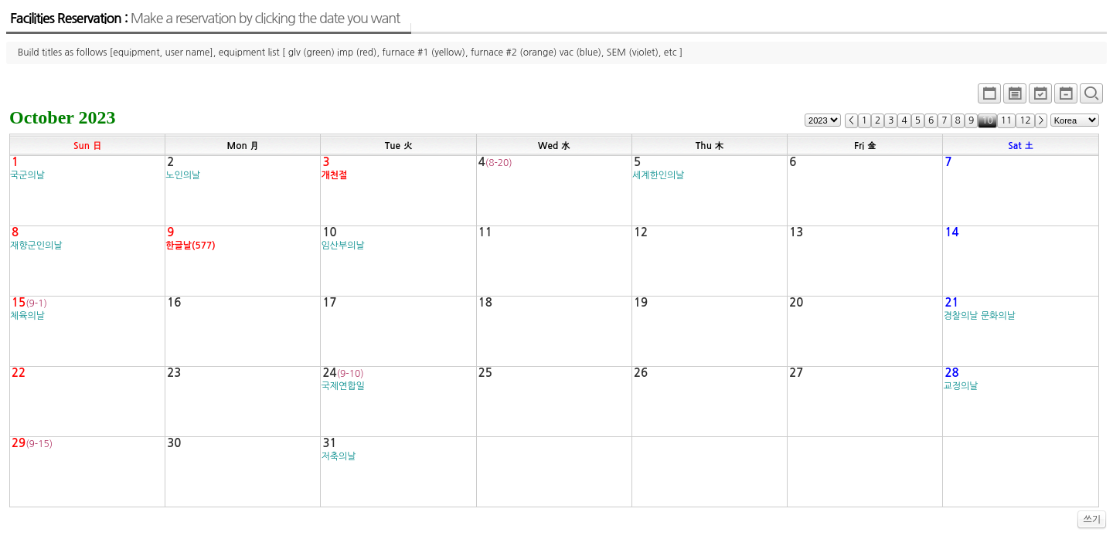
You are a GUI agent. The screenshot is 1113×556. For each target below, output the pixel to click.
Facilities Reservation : (205, 18)
